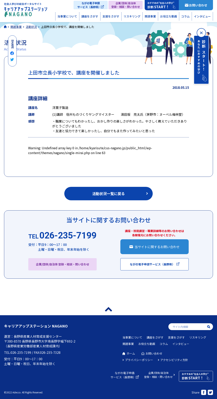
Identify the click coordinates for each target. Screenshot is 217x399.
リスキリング (132, 16)
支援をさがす (110, 16)
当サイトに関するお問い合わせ (157, 246)
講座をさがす (89, 16)
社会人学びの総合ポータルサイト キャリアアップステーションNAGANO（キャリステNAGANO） (25, 11)
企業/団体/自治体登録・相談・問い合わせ (125, 5)
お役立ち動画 (168, 16)
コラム (185, 16)
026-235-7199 (62, 235)
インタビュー (202, 16)
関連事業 (150, 16)
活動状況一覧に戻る (108, 193)
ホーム (131, 353)
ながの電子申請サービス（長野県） (89, 5)
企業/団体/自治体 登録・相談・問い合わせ (62, 264)
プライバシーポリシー (139, 360)
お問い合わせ (198, 5)
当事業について (67, 16)
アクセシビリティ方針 (174, 360)
